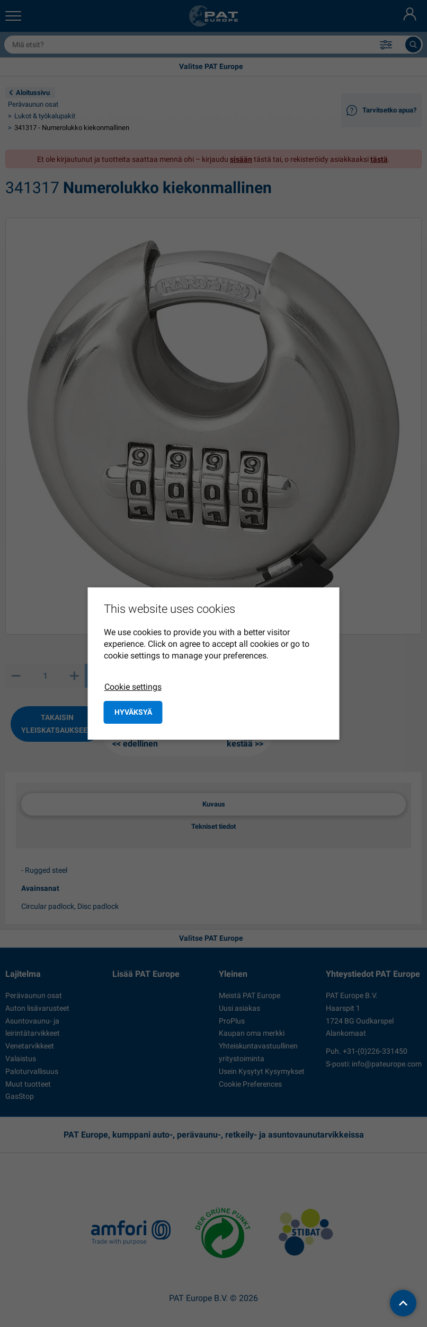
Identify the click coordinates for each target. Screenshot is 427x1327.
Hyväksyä (133, 712)
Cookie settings (133, 687)
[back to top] (403, 1303)
